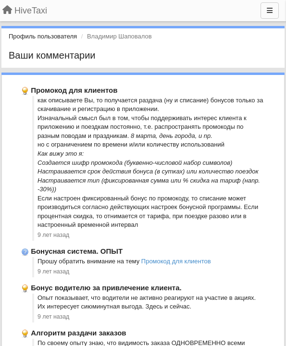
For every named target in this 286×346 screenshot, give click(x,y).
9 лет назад (53, 235)
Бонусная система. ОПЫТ (77, 251)
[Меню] (270, 10)
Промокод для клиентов (74, 90)
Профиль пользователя (43, 36)
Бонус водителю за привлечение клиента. (106, 288)
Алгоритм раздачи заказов (78, 333)
